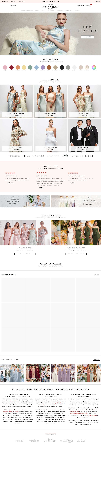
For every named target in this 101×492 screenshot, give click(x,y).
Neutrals (55, 68)
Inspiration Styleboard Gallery (10, 411)
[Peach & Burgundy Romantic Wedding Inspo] (38, 373)
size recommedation (91, 415)
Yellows (24, 68)
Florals (87, 68)
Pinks (5, 68)
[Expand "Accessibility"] (5, 2)
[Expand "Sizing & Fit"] (22, 2)
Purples (42, 68)
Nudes (80, 68)
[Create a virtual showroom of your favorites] (25, 245)
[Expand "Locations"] (13, 2)
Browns (49, 68)
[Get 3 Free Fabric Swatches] (25, 201)
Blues (36, 68)
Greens (30, 68)
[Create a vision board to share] (76, 245)
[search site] (13, 5)
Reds (11, 68)
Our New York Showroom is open (50, 1)
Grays (68, 68)
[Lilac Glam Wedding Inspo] (63, 373)
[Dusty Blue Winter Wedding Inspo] (12, 373)
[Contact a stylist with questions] (76, 201)
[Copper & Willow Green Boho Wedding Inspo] (89, 373)
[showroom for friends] (80, 5)
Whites (74, 68)
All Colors (94, 68)
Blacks (62, 68)
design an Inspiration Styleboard (78, 413)
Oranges (17, 68)
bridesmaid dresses (14, 401)
